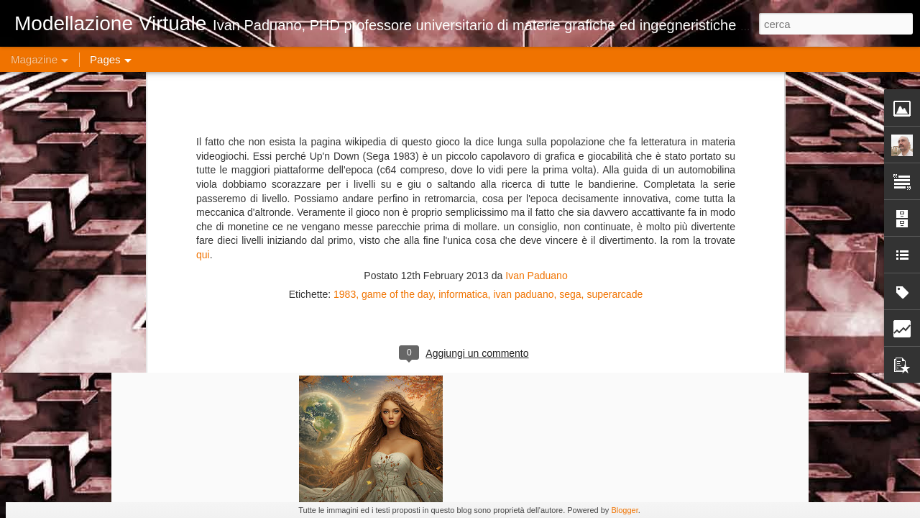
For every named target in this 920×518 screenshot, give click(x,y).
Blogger (624, 510)
